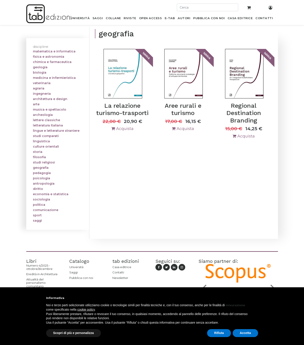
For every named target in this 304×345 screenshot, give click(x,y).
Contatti (118, 272)
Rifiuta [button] (219, 333)
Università (76, 267)
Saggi (73, 272)
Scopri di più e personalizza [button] (73, 333)
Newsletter (120, 278)
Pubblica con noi (81, 278)
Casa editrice (121, 267)
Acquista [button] (122, 128)
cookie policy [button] (86, 309)
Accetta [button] (245, 333)
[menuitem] (80, 19)
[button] (255, 297)
